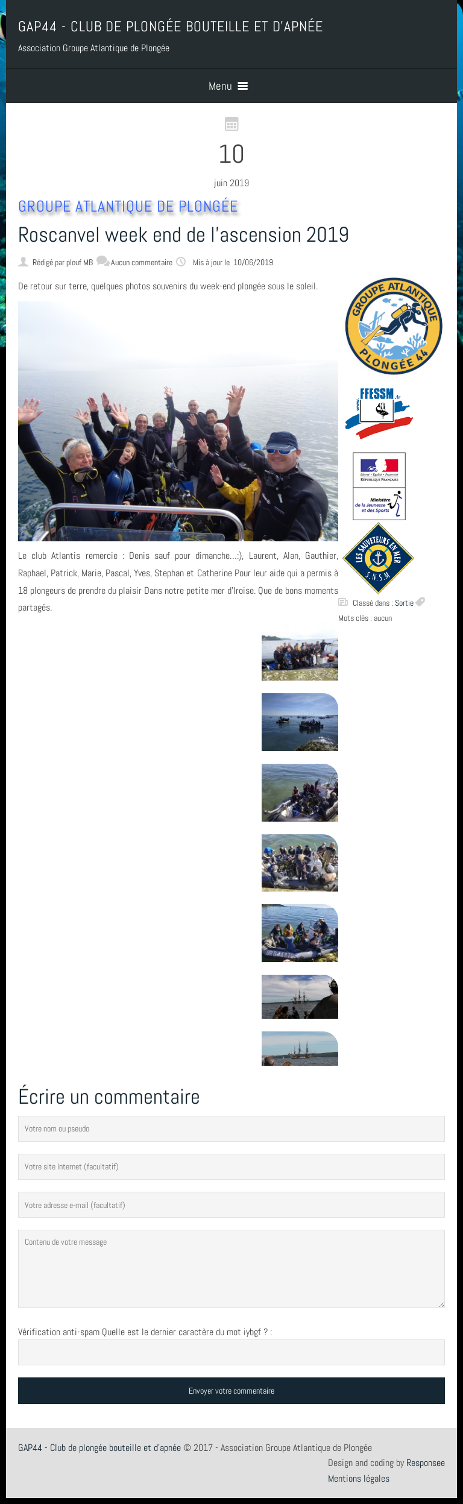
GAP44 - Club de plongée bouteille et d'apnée (99, 1447)
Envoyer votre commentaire (231, 1390)
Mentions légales (358, 1478)
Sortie (404, 602)
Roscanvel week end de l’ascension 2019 (183, 234)
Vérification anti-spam (58, 1332)
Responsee (425, 1462)
